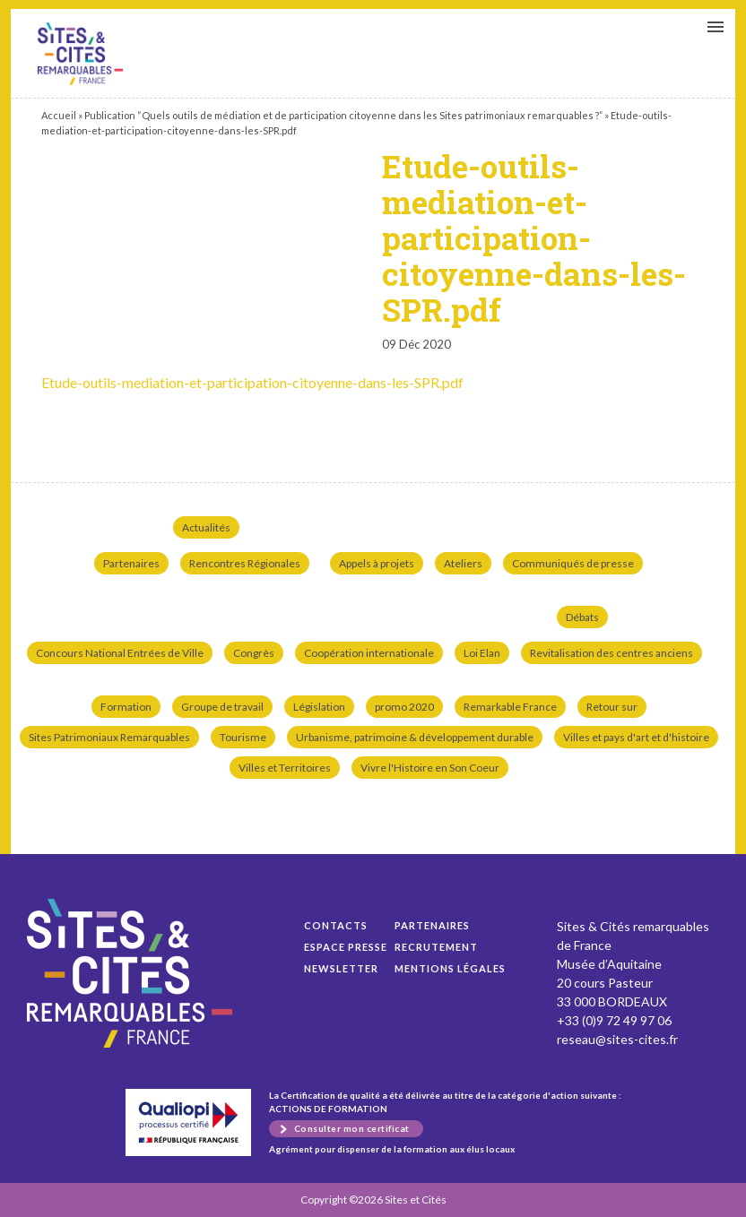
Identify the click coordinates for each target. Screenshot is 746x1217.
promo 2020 (404, 706)
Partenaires (131, 563)
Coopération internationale (369, 653)
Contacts (336, 925)
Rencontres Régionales (244, 563)
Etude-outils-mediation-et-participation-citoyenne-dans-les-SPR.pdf (80, 53)
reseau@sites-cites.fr (617, 1039)
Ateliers (463, 563)
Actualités (206, 527)
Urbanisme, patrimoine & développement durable (414, 737)
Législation (319, 706)
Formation (126, 706)
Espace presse (345, 947)
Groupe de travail (222, 706)
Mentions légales (450, 968)
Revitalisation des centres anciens (611, 653)
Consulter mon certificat (352, 1128)
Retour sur (612, 706)
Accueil (58, 115)
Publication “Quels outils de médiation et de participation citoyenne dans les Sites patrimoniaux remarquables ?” (343, 115)
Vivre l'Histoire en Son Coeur (429, 767)
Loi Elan (482, 653)
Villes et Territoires (285, 767)
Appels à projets (376, 563)
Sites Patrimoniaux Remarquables (109, 737)
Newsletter (341, 968)
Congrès (253, 653)
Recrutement (436, 947)
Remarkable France (510, 706)
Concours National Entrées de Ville (120, 653)
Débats (582, 617)
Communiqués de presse (573, 563)
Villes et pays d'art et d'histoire (636, 737)
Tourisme (243, 737)
